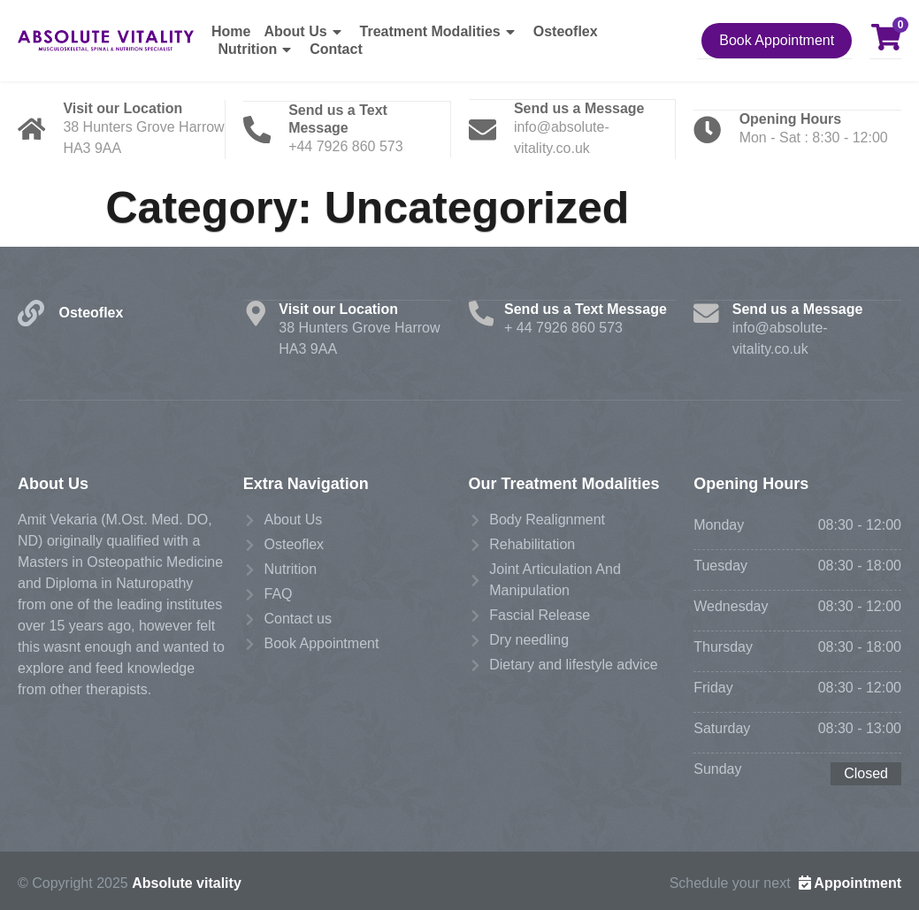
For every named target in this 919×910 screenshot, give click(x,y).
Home (230, 31)
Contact (336, 49)
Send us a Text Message (587, 306)
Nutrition (257, 49)
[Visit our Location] (33, 128)
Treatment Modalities (440, 32)
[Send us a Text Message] (258, 128)
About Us (305, 32)
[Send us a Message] (484, 128)
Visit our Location (125, 106)
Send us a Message (582, 106)
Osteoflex (565, 31)
